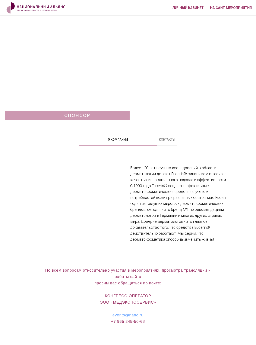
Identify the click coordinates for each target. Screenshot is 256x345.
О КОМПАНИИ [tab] (118, 139)
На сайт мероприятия (231, 8)
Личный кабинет (188, 8)
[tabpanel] (128, 210)
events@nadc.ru (128, 315)
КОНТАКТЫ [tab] (167, 139)
